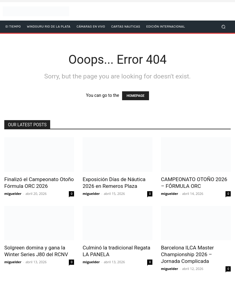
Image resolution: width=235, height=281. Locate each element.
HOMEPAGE (135, 96)
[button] (223, 26)
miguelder (12, 193)
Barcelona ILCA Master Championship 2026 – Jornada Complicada (187, 254)
